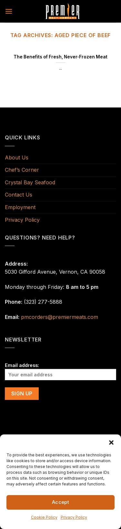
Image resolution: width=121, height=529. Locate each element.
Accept (60, 502)
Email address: (60, 371)
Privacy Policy (74, 517)
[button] (111, 442)
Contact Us (18, 194)
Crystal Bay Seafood (30, 182)
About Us (16, 157)
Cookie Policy (44, 517)
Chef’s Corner (22, 170)
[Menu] (9, 11)
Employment (20, 207)
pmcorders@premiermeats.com (59, 317)
